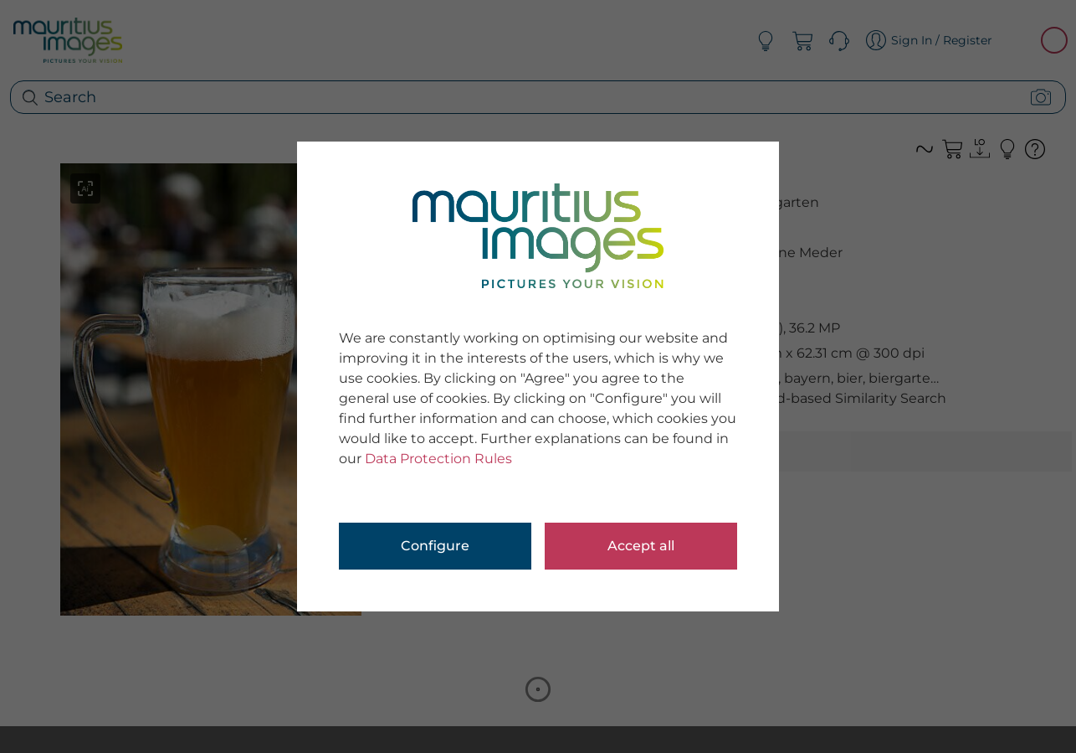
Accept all (640, 546)
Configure (435, 546)
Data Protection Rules (438, 459)
